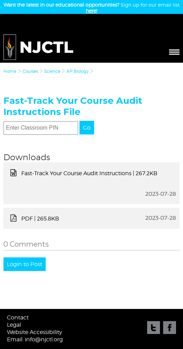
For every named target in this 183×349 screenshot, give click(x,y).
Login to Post (24, 264)
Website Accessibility (34, 332)
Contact (18, 317)
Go (87, 127)
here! (91, 11)
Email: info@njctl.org (35, 339)
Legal (14, 324)
